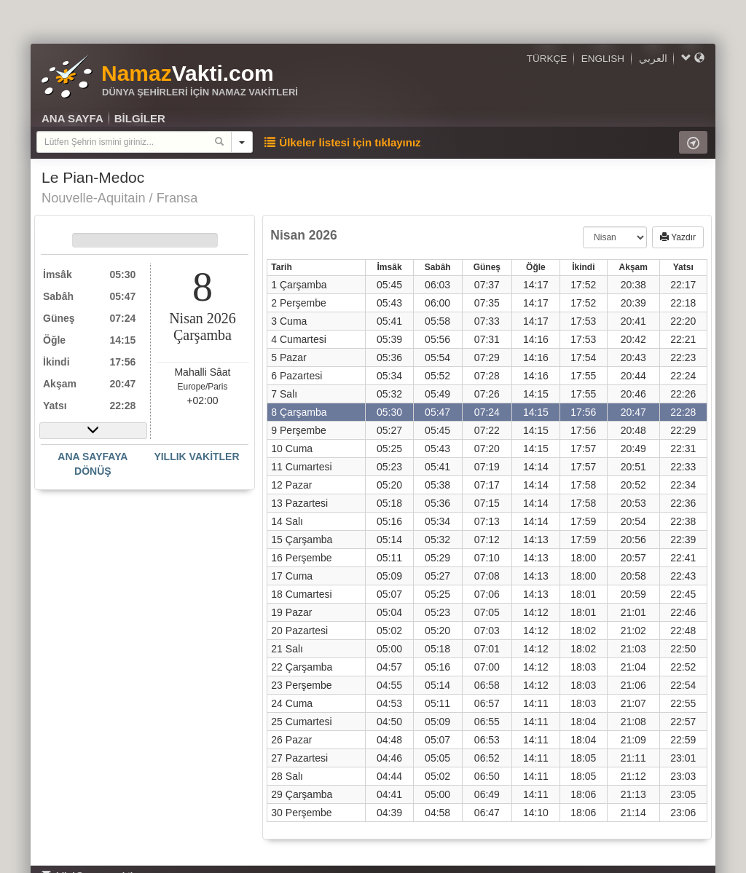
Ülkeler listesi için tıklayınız (342, 142)
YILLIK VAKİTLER (196, 456)
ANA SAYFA (72, 118)
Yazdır (678, 237)
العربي (653, 58)
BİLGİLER (139, 118)
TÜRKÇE (547, 58)
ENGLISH (602, 58)
